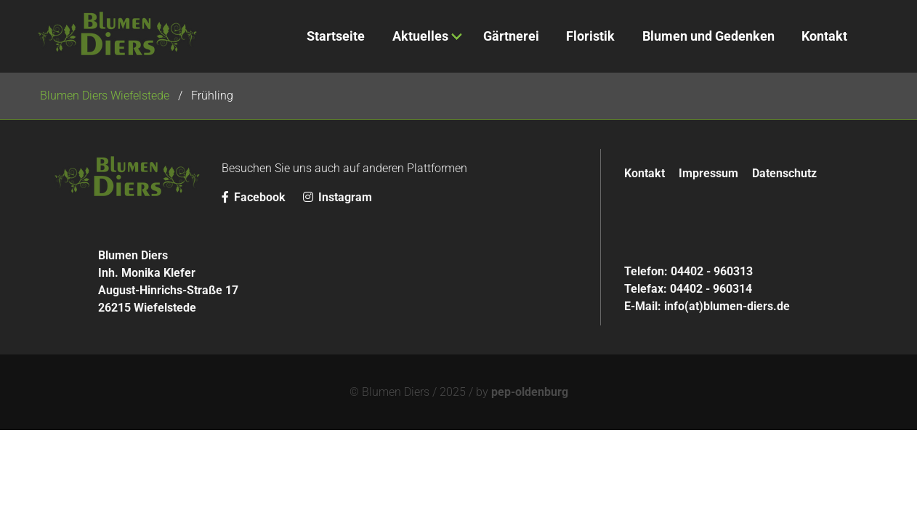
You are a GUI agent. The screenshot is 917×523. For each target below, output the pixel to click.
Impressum (708, 173)
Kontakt (644, 173)
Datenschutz (784, 173)
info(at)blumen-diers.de (727, 306)
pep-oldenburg (529, 392)
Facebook (255, 197)
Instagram (337, 197)
